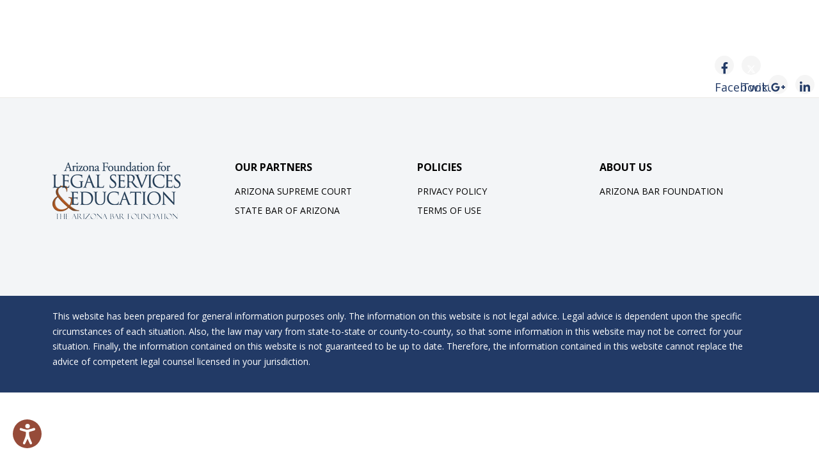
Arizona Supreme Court (293, 191)
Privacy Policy (452, 191)
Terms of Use (449, 210)
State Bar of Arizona (287, 210)
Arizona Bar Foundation (661, 191)
